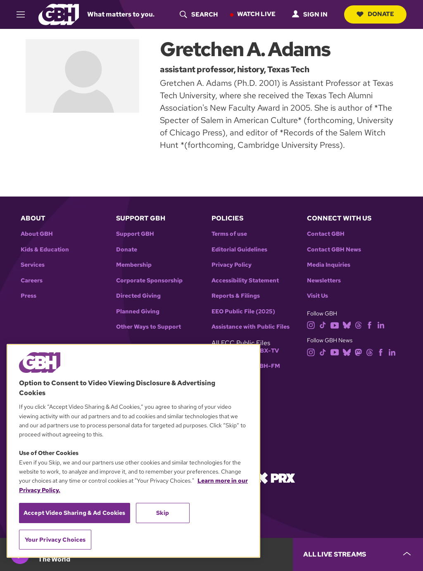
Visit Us (317, 295)
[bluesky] (347, 324)
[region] (133, 451)
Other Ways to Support (148, 326)
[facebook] (369, 324)
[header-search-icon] (199, 14)
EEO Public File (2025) (243, 311)
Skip (162, 513)
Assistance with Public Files (251, 326)
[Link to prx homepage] (275, 477)
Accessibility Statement (245, 280)
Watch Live (256, 14)
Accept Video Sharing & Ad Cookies (75, 513)
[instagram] (311, 324)
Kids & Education (45, 249)
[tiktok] (322, 324)
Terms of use (229, 233)
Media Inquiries (328, 264)
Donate (375, 14)
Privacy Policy (232, 264)
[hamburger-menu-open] (24, 14)
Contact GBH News (334, 249)
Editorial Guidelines (239, 249)
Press (28, 295)
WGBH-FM (264, 366)
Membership (134, 264)
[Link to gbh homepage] (58, 13)
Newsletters (324, 280)
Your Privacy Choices (55, 539)
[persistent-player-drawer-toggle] (358, 554)
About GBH (37, 233)
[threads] (358, 324)
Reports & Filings (236, 295)
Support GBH (135, 233)
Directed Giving (138, 295)
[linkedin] (381, 324)
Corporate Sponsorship (149, 280)
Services (33, 264)
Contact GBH (326, 233)
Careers (32, 280)
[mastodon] (358, 351)
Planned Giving (137, 311)
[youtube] (334, 324)
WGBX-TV (264, 350)
